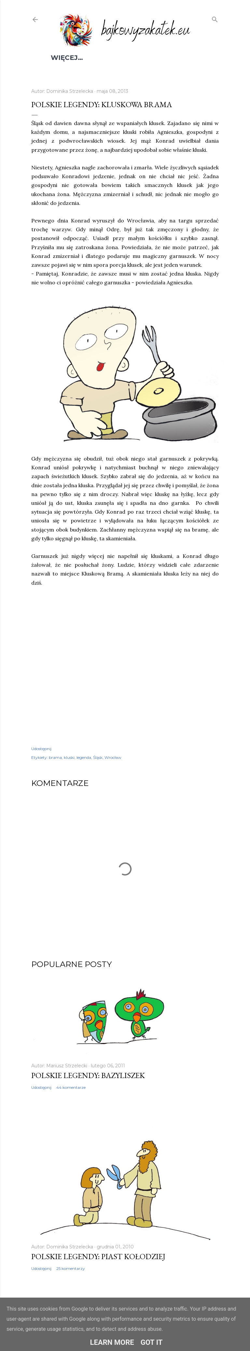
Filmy (110, 58)
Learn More (112, 1342)
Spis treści (72, 58)
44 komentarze (71, 1087)
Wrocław (112, 757)
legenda (83, 757)
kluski (69, 757)
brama (55, 757)
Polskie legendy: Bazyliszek (88, 1075)
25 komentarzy (70, 1268)
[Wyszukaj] (215, 18)
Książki (141, 58)
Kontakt (177, 58)
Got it (152, 1342)
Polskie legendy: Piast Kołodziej (98, 1256)
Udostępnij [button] (41, 748)
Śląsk (98, 757)
